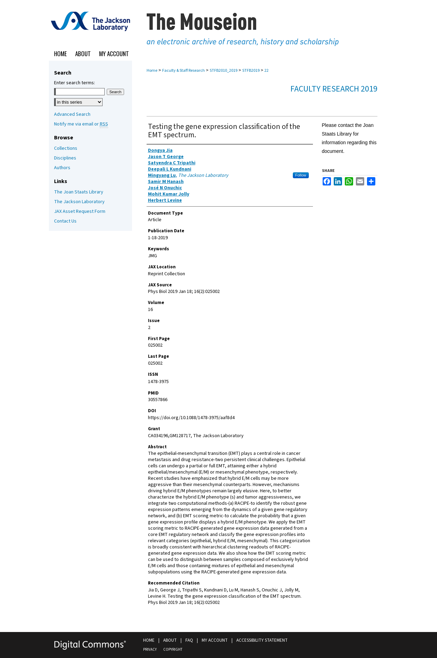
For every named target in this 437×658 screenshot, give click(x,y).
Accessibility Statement (262, 640)
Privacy (150, 649)
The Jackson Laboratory (79, 201)
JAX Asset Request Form (79, 211)
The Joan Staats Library (78, 192)
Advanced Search (72, 114)
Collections (65, 148)
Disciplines (65, 158)
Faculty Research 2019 (333, 89)
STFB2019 (251, 70)
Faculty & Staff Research (183, 70)
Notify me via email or (81, 124)
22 (266, 70)
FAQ (189, 640)
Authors (62, 167)
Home (152, 70)
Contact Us (65, 221)
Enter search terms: (74, 82)
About (170, 640)
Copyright (172, 649)
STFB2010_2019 (223, 70)
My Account (215, 640)
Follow (300, 175)
